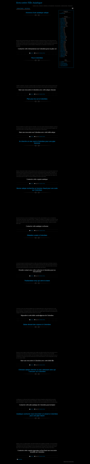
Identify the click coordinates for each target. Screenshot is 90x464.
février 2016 (62, 49)
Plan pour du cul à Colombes (37, 99)
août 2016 (61, 41)
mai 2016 (61, 45)
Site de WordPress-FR (64, 65)
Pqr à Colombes (37, 58)
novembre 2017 (62, 23)
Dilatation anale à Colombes (37, 235)
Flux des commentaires (64, 64)
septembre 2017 (62, 26)
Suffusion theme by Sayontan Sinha (69, 461)
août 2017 (61, 27)
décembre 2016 (62, 36)
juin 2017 (61, 28)
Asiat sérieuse (27, 8)
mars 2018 (62, 18)
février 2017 (62, 33)
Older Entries (19, 459)
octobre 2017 (62, 24)
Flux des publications (64, 63)
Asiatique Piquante (20, 8)
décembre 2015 (62, 51)
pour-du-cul (32, 136)
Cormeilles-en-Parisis (42, 136)
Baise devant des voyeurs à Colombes (37, 324)
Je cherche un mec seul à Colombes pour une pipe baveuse (37, 142)
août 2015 (61, 56)
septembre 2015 (62, 55)
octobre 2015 (62, 54)
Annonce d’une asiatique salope (37, 13)
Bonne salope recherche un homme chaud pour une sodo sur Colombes (37, 189)
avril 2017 (61, 31)
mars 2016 (62, 47)
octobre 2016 (62, 38)
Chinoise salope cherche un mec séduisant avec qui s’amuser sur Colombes (37, 370)
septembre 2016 (62, 40)
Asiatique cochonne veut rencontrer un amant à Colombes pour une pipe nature (37, 415)
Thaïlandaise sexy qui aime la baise (37, 281)
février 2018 (62, 19)
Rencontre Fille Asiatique (29, 2)
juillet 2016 (62, 42)
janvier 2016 (62, 50)
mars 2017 (62, 32)
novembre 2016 (62, 37)
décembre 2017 (62, 22)
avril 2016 (61, 46)
